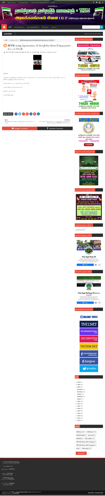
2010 (78, 420)
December (80, 389)
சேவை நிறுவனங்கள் (23, 2)
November (80, 392)
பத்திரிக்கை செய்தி (14, 40)
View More (81, 453)
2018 (78, 401)
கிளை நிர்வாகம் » (19, 27)
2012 (78, 415)
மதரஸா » (53, 27)
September (80, 396)
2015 (78, 408)
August (79, 399)
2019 (78, 387)
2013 (78, 413)
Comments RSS (99, 493)
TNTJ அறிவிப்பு (88, 438)
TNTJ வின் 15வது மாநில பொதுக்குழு (85, 441)
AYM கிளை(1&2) (80, 435)
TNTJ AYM (16, 493)
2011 (78, 418)
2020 (78, 384)
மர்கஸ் (52, 2)
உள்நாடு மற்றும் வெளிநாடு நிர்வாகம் (40, 2)
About (10, 27)
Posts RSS (91, 493)
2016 (78, 406)
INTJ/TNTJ (79, 438)
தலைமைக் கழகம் (12, 2)
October (79, 394)
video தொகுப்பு (86, 448)
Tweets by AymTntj (80, 230)
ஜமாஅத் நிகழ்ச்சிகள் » (33, 27)
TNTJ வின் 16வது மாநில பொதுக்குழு (85, 445)
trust (77, 448)
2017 (78, 403)
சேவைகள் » (45, 27)
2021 (78, 382)
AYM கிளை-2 (43, 52)
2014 (78, 411)
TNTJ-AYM (8, 52)
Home (3, 2)
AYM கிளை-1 (79, 431)
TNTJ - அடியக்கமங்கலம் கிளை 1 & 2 (21, 492)
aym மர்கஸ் (91, 435)
